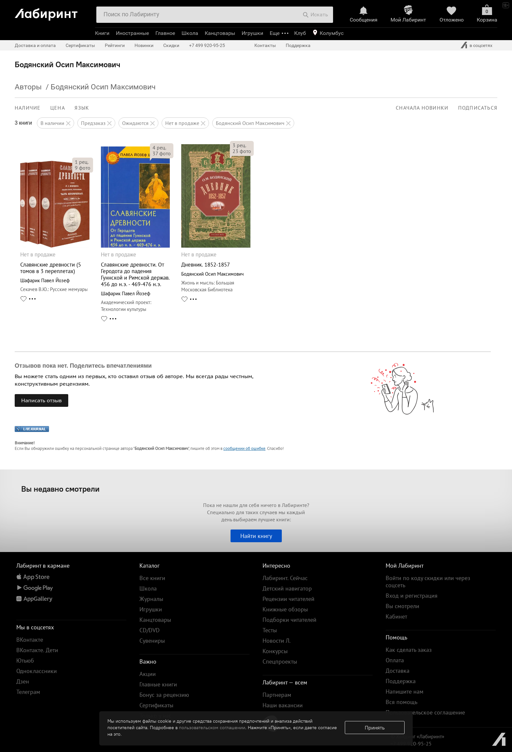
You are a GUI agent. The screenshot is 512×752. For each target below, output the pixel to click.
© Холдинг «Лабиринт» (417, 736)
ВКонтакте (29, 639)
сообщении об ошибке (244, 448)
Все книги (152, 578)
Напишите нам (405, 691)
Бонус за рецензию (164, 694)
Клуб (300, 33)
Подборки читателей (289, 619)
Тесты (270, 630)
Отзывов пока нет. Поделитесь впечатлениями (83, 365)
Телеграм (28, 692)
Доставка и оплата (35, 45)
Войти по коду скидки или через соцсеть (428, 581)
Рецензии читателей (288, 599)
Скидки (171, 45)
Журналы (151, 599)
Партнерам (277, 694)
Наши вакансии (283, 705)
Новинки (144, 45)
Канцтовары (220, 33)
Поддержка (298, 45)
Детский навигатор (287, 588)
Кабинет (396, 616)
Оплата (395, 660)
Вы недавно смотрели (60, 489)
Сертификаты (80, 45)
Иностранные (132, 33)
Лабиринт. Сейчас (285, 578)
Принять (375, 727)
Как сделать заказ (409, 649)
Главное (165, 33)
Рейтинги (115, 45)
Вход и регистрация (412, 595)
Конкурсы (275, 651)
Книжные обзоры (285, 609)
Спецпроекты (280, 661)
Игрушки (252, 33)
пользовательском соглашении (212, 727)
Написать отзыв (41, 400)
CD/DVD (149, 630)
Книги (102, 33)
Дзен (22, 681)
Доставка (397, 670)
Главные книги (158, 684)
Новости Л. (277, 640)
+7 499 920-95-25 (207, 45)
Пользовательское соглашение (425, 712)
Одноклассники (36, 671)
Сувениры (152, 640)
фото (82, 168)
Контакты (265, 45)
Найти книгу (256, 536)
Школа (190, 33)
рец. (81, 162)
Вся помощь (401, 702)
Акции (147, 674)
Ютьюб (25, 660)
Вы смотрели (402, 606)
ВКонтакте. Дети (37, 650)
